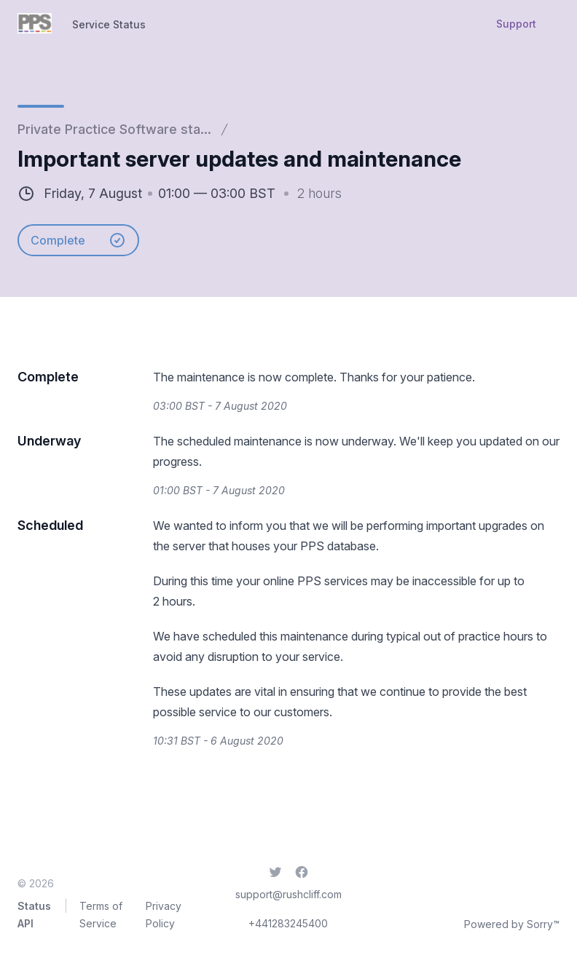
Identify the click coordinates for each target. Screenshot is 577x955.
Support (516, 23)
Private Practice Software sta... (114, 129)
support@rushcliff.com (288, 894)
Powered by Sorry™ (512, 924)
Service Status (109, 24)
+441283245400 (288, 923)
